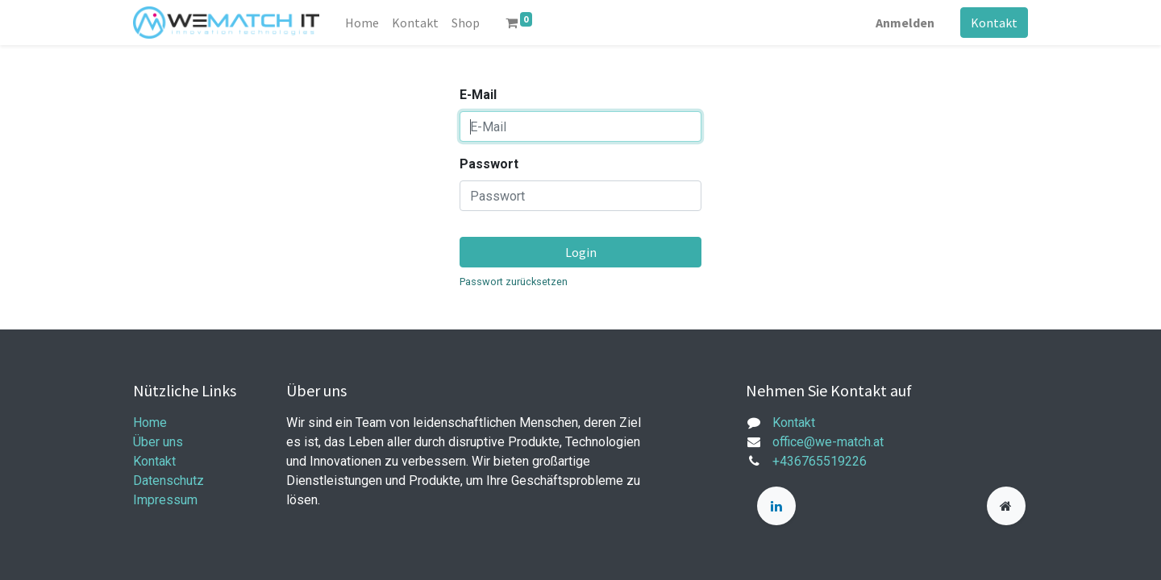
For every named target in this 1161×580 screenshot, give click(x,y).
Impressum (165, 500)
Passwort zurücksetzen (514, 282)
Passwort (489, 164)
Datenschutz (168, 480)
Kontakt (994, 22)
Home (150, 422)
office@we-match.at (828, 442)
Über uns (158, 442)
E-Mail (478, 94)
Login (581, 252)
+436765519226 (819, 461)
